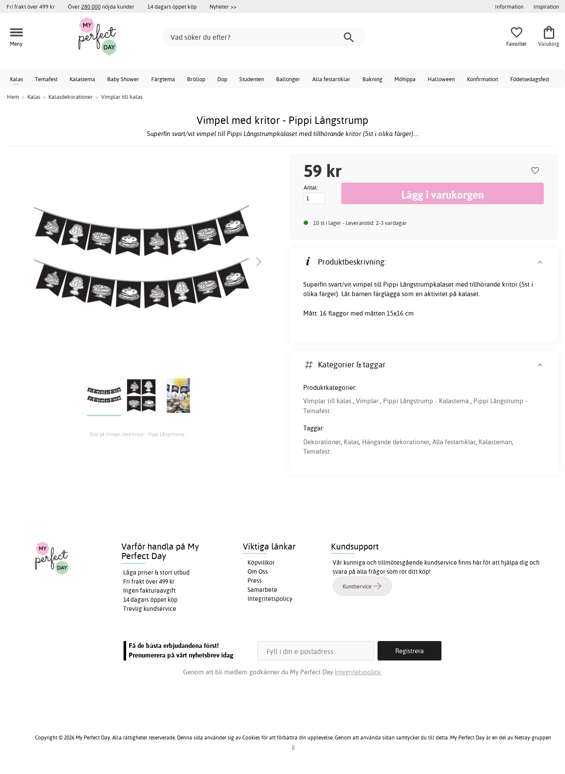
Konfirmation (482, 79)
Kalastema (82, 79)
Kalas (16, 79)
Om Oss (258, 571)
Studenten (251, 79)
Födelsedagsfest (529, 79)
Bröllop (196, 79)
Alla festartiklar (331, 79)
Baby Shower (123, 79)
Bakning (372, 79)
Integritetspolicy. (358, 672)
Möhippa (405, 79)
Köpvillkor (261, 562)
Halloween (441, 79)
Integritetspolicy (270, 599)
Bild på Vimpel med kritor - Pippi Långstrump (137, 434)
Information (509, 6)
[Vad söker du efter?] (263, 37)
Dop (222, 79)
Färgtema (163, 79)
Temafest (46, 79)
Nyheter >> (222, 6)
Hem (13, 96)
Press (255, 580)
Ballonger (288, 79)
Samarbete (262, 590)
